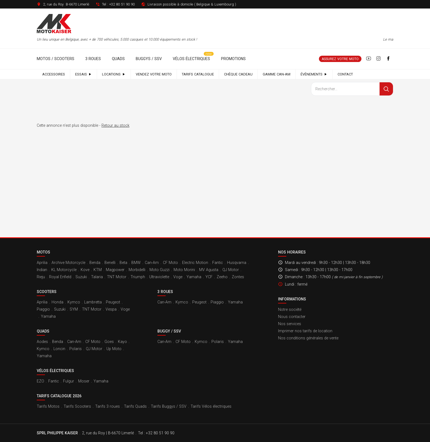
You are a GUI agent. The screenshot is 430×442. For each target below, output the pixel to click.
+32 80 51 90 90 (122, 4)
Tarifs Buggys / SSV (168, 406)
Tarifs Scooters (77, 406)
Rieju (41, 277)
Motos (43, 252)
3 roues (93, 59)
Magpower (115, 270)
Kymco (73, 302)
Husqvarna (236, 262)
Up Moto (113, 349)
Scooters (46, 291)
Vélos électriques (191, 59)
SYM (74, 309)
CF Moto (170, 262)
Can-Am (152, 262)
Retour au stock (115, 125)
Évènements (314, 74)
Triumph (138, 277)
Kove (85, 270)
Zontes (238, 277)
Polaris (75, 349)
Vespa (111, 309)
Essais (83, 74)
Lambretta (93, 302)
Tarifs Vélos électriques (211, 406)
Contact (345, 74)
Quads (118, 59)
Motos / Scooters (55, 59)
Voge (177, 277)
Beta (123, 262)
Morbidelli (137, 270)
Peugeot (113, 302)
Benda (94, 262)
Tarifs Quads (135, 406)
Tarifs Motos (48, 406)
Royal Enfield (60, 277)
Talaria (97, 277)
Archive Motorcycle (68, 262)
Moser (83, 381)
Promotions (233, 59)
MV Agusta (208, 270)
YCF (209, 277)
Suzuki (81, 277)
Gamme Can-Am (276, 74)
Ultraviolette (159, 277)
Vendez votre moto (154, 74)
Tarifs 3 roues (107, 406)
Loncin (59, 349)
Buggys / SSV (149, 59)
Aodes (42, 341)
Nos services (289, 324)
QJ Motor (230, 270)
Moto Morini (184, 270)
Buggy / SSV (169, 331)
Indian (42, 270)
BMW (136, 262)
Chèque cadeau (238, 74)
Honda (57, 302)
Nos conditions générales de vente (308, 338)
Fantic (217, 262)
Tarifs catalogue (198, 74)
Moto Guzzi (159, 270)
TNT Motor (116, 277)
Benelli (109, 262)
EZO (40, 381)
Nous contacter (291, 316)
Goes (109, 341)
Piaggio (43, 309)
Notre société (289, 309)
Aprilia (42, 262)
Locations (114, 74)
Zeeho (222, 277)
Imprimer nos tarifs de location (305, 331)
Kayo (122, 341)
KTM (98, 270)
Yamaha (193, 277)
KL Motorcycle (64, 270)
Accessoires (53, 74)
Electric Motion (195, 262)
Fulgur (68, 381)
